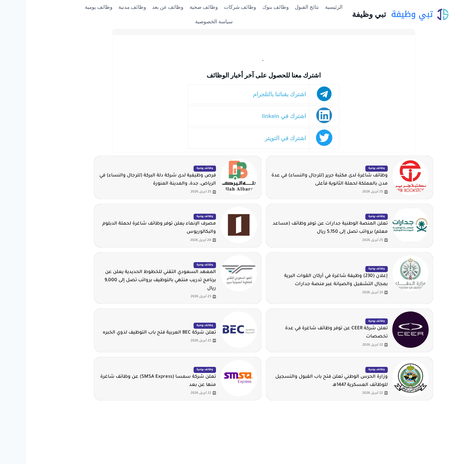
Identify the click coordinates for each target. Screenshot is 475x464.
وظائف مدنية (106, 7)
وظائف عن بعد (141, 7)
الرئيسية (308, 7)
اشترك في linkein (258, 116)
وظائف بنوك (249, 7)
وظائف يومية (72, 7)
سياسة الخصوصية (188, 21)
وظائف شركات (214, 7)
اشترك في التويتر (259, 138)
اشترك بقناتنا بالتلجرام (253, 94)
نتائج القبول (281, 7)
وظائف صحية (178, 7)
